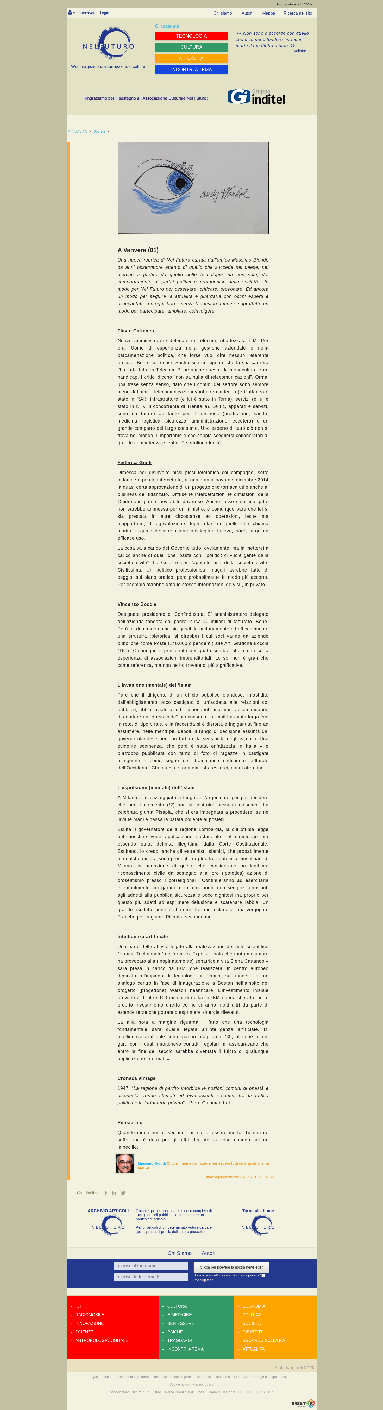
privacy (254, 1275)
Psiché (175, 1332)
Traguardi (179, 1341)
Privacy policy (203, 1385)
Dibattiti (252, 1332)
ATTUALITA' (78, 131)
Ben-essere (180, 1323)
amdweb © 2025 (302, 1368)
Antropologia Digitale (102, 1341)
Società (99, 131)
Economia (254, 1306)
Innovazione (90, 1323)
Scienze (84, 1332)
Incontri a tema (185, 1349)
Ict (79, 1306)
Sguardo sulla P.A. (264, 1341)
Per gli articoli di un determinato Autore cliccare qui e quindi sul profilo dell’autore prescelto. (174, 1230)
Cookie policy (179, 1385)
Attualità (254, 1349)
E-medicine (179, 1315)
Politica (252, 1315)
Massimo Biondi (152, 1163)
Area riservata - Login (93, 12)
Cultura (177, 1306)
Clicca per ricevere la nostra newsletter (231, 1267)
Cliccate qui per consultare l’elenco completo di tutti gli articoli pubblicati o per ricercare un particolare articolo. (174, 1215)
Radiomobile (90, 1315)
